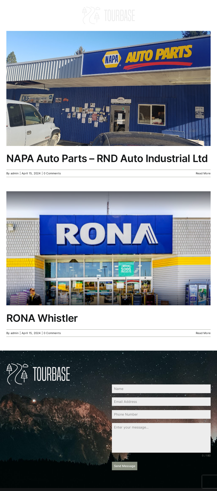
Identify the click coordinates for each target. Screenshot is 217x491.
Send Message (124, 466)
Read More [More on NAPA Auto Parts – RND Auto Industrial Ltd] (203, 173)
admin (15, 173)
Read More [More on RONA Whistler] (203, 333)
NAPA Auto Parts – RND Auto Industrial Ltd (107, 158)
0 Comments (52, 173)
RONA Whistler (42, 318)
